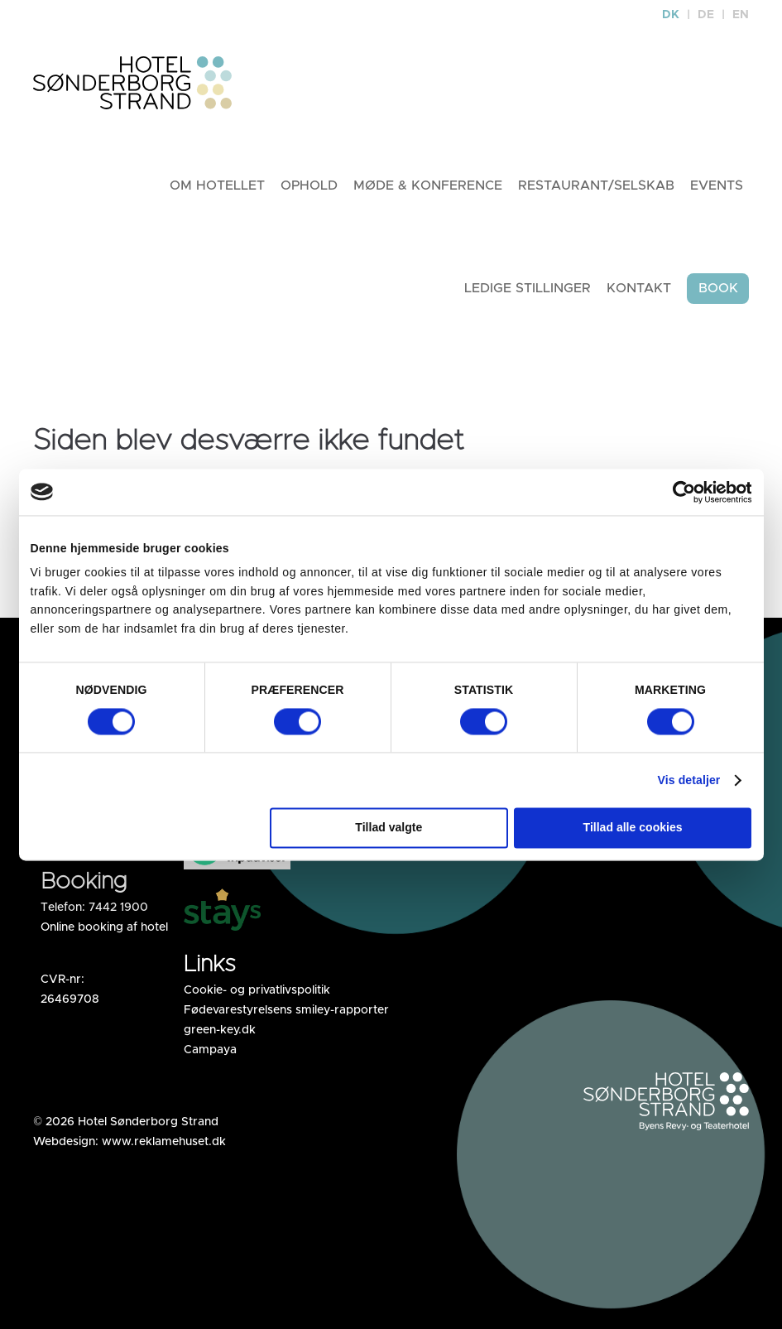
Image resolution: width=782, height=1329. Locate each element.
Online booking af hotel (104, 927)
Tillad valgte (388, 828)
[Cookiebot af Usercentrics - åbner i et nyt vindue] (679, 491)
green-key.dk (220, 1030)
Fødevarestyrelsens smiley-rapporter (286, 1010)
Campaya (210, 1050)
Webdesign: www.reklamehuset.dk (129, 1142)
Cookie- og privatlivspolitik (257, 990)
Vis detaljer (689, 780)
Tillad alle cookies (633, 828)
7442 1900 (118, 907)
